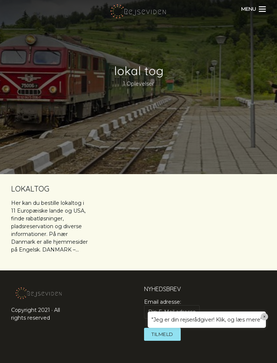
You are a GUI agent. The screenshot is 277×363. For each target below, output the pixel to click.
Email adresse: (172, 309)
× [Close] (264, 316)
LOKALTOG (30, 188)
